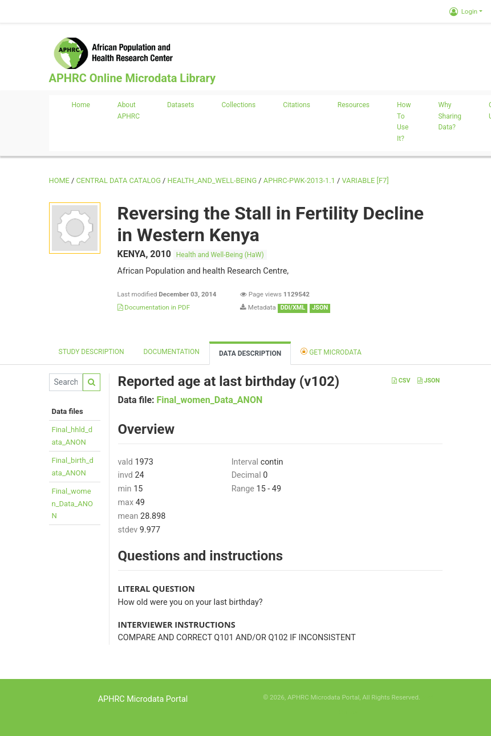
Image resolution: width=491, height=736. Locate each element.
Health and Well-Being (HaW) (220, 255)
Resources (354, 105)
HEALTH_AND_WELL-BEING (212, 180)
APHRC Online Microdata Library (132, 78)
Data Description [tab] (250, 353)
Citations (296, 105)
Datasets (180, 105)
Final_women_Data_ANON (73, 503)
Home (81, 105)
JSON (428, 380)
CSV (401, 380)
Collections (239, 105)
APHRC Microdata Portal (143, 699)
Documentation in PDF (153, 307)
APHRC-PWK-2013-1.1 (299, 180)
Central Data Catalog (118, 180)
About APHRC (128, 110)
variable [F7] (365, 180)
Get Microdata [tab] (331, 351)
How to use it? (404, 122)
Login (463, 11)
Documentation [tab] (171, 352)
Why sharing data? (449, 116)
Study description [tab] (91, 352)
